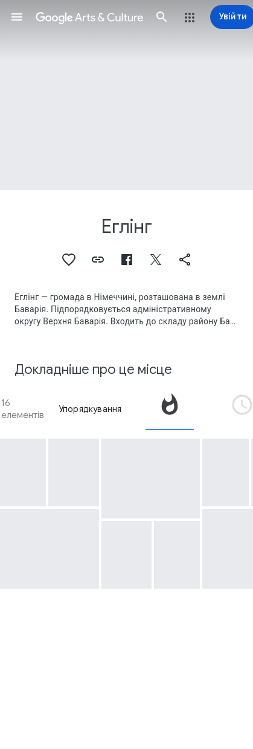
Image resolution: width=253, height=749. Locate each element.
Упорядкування (90, 409)
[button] (16, 16)
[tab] (170, 409)
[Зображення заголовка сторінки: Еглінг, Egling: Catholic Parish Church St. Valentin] (126, 95)
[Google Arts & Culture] (89, 17)
